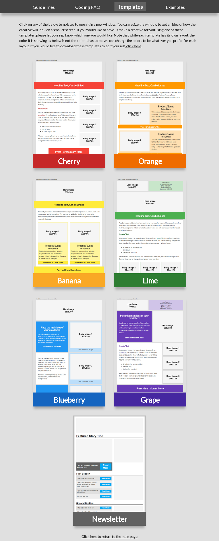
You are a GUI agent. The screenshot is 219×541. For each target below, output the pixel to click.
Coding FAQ (87, 7)
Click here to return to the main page (109, 536)
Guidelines (44, 7)
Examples (175, 7)
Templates (130, 6)
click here (133, 46)
